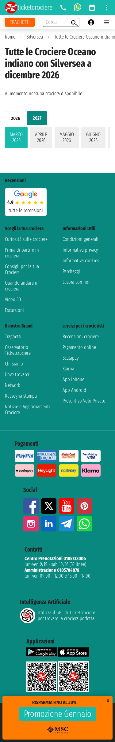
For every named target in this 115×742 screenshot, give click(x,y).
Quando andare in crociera (22, 286)
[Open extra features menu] (61, 22)
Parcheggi (71, 271)
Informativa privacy (80, 250)
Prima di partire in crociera (22, 253)
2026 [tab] (15, 118)
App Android (74, 390)
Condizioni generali (80, 239)
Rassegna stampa (21, 396)
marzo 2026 (16, 137)
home (10, 37)
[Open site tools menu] (106, 7)
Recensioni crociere (81, 336)
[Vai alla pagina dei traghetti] (20, 22)
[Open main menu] (106, 22)
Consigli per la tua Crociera (22, 269)
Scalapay (71, 358)
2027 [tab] (37, 118)
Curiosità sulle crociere (26, 239)
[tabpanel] (57, 139)
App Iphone (73, 379)
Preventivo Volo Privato (84, 401)
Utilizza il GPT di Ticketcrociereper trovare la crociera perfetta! (57, 615)
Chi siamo (14, 364)
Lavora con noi (76, 282)
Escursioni (14, 310)
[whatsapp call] (77, 7)
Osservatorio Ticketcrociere (18, 350)
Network (12, 385)
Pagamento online (79, 347)
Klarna (68, 369)
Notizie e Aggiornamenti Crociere (27, 409)
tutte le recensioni (26, 210)
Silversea (35, 37)
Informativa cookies (81, 261)
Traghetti (13, 336)
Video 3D (13, 299)
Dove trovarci (17, 374)
